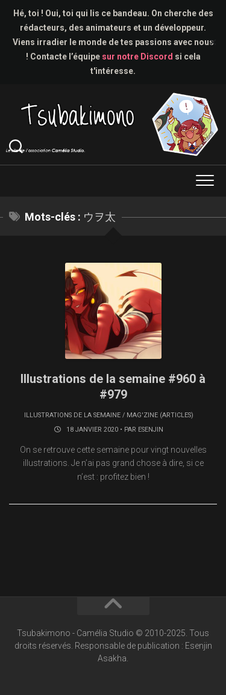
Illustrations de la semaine (72, 415)
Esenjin (150, 429)
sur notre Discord (137, 56)
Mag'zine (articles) (160, 415)
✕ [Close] (213, 42)
